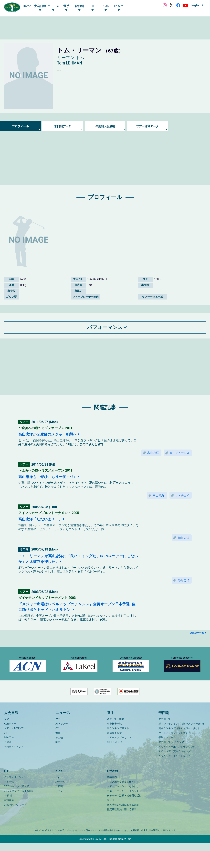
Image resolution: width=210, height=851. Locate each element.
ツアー (7, 727)
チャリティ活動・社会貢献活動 (124, 803)
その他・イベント (14, 754)
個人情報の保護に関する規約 (123, 813)
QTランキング (114, 750)
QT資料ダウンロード (15, 813)
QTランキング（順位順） (18, 794)
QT (5, 741)
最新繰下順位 (114, 741)
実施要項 (9, 808)
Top (57, 785)
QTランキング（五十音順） (19, 799)
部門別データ (63, 126)
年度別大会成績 (105, 126)
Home (27, 6)
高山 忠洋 (151, 453)
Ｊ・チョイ (181, 496)
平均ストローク (167, 745)
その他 (59, 745)
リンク (110, 808)
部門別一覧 (164, 727)
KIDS (58, 750)
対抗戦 (59, 794)
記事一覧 (9, 789)
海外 (57, 741)
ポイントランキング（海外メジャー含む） (181, 731)
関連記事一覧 (197, 634)
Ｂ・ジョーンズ (178, 453)
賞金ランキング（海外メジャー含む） (179, 736)
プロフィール (20, 126)
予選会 (7, 750)
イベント (60, 799)
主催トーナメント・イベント (123, 799)
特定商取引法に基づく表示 (121, 817)
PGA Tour (9, 745)
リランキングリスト (118, 736)
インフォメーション (15, 785)
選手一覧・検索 (115, 727)
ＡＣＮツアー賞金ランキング (174, 759)
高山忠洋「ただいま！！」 (42, 520)
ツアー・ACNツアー (15, 736)
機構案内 (112, 785)
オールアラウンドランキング (174, 741)
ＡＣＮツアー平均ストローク (174, 764)
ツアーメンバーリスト (119, 745)
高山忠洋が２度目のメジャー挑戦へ (50, 434)
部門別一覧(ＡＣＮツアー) (172, 750)
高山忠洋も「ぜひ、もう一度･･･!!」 (50, 477)
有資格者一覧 (114, 731)
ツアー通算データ (147, 126)
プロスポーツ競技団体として (123, 789)
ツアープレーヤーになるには (123, 794)
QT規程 (8, 803)
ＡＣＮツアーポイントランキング (176, 754)
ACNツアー (10, 731)
